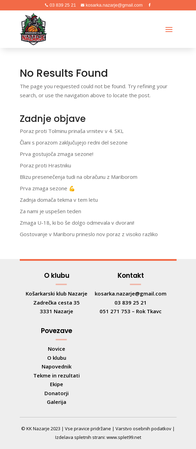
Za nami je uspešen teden (50, 211)
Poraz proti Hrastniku (45, 165)
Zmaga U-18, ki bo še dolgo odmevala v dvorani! (77, 222)
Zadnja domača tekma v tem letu (59, 199)
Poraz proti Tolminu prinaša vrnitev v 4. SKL (71, 130)
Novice (56, 348)
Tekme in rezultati (56, 375)
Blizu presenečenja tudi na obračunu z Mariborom (78, 176)
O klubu (56, 357)
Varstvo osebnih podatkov (143, 428)
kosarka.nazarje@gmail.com (113, 5)
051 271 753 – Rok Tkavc (131, 311)
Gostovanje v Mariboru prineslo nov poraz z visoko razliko (89, 234)
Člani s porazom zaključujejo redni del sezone (74, 142)
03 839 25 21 (62, 5)
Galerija (56, 401)
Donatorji (56, 393)
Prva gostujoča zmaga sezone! (56, 153)
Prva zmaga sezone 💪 (47, 188)
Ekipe (56, 384)
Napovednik (56, 366)
